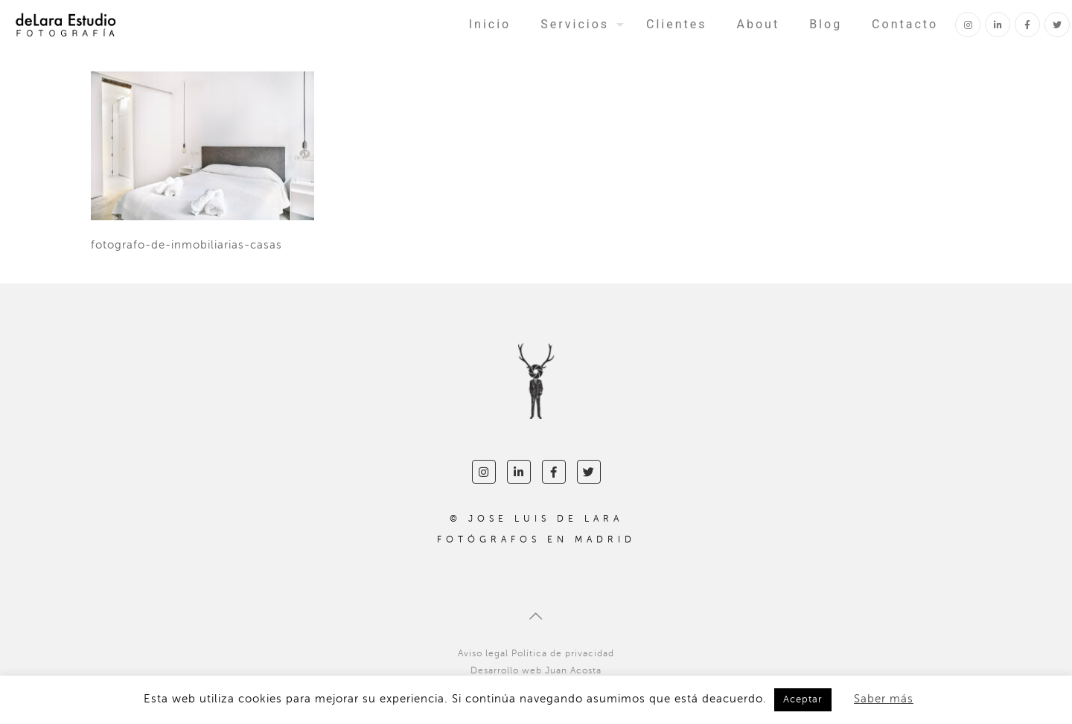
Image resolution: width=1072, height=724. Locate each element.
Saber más (883, 699)
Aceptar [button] (803, 699)
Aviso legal (483, 653)
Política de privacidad (562, 653)
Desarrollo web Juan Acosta (536, 670)
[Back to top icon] (536, 616)
